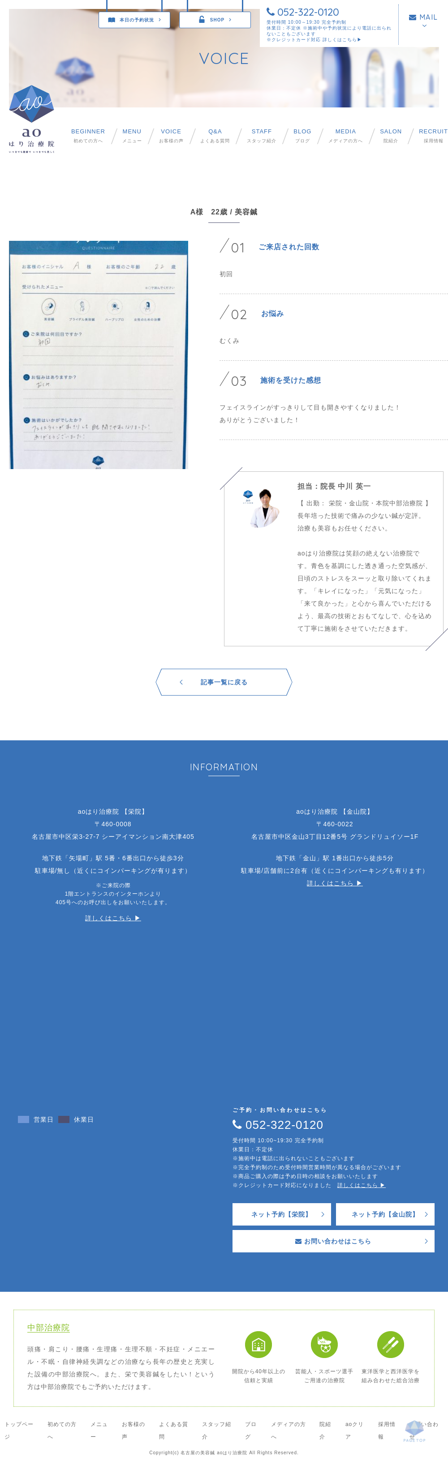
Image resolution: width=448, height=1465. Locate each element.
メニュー (132, 135)
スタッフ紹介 (261, 135)
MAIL (423, 17)
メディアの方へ (345, 135)
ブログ (302, 135)
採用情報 (433, 135)
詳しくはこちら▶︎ (342, 39)
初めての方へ (88, 135)
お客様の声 (171, 135)
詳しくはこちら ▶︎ (113, 918)
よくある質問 (215, 135)
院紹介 (391, 135)
